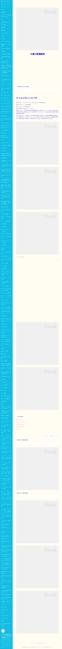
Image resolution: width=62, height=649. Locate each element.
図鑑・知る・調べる (5, 9)
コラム (2, 18)
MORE (2, 36)
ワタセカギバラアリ (20, 426)
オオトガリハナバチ (20, 422)
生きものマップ (4, 15)
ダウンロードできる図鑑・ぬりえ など (6, 24)
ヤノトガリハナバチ (20, 424)
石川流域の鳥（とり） (6, 30)
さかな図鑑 (3, 33)
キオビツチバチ (19, 419)
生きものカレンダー (5, 12)
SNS (2, 27)
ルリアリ (18, 429)
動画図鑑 (3, 20)
